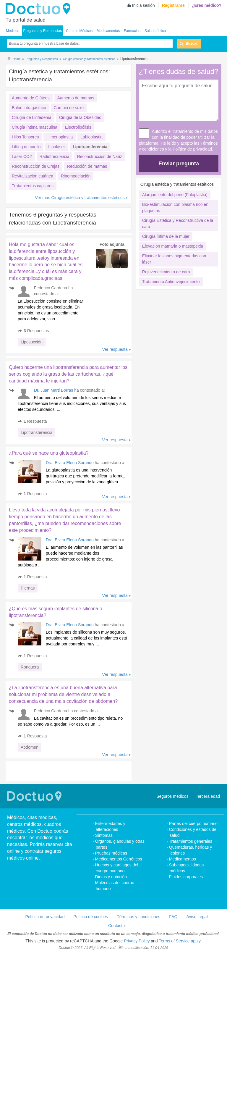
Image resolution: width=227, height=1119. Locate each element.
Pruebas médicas (111, 930)
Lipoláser (56, 146)
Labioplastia (91, 137)
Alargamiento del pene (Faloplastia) (174, 194)
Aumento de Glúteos (31, 98)
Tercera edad (208, 873)
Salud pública (155, 31)
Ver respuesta (114, 349)
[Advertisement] (51, 394)
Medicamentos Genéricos (118, 936)
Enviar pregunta (178, 164)
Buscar (192, 43)
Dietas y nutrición (111, 953)
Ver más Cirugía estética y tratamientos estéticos (79, 197)
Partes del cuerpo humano (193, 900)
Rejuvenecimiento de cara (166, 271)
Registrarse (173, 5)
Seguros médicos (172, 873)
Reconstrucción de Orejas (35, 166)
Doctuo (40, 9)
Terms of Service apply (179, 1017)
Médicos (12, 31)
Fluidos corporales (186, 953)
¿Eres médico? (206, 5)
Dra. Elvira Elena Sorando (70, 539)
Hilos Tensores (25, 137)
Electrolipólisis (78, 127)
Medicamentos (108, 31)
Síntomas (104, 912)
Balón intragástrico (29, 107)
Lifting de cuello (26, 146)
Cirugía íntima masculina (34, 127)
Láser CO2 (22, 156)
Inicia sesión (143, 5)
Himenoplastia (59, 137)
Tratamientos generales (191, 918)
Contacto (116, 1002)
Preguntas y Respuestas (42, 31)
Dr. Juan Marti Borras (53, 467)
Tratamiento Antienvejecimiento (171, 281)
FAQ (173, 993)
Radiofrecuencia (54, 156)
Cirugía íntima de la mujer (165, 236)
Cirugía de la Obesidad (80, 117)
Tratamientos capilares (32, 185)
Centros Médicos (79, 31)
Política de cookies (91, 993)
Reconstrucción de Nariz (99, 156)
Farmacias (132, 31)
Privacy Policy (137, 1017)
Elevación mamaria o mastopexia (172, 246)
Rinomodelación (75, 176)
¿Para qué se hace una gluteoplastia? (49, 529)
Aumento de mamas (75, 98)
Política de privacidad (192, 149)
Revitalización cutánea (32, 176)
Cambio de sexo (69, 107)
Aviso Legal (196, 993)
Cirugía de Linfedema (31, 117)
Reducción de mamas (87, 166)
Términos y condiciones (138, 993)
